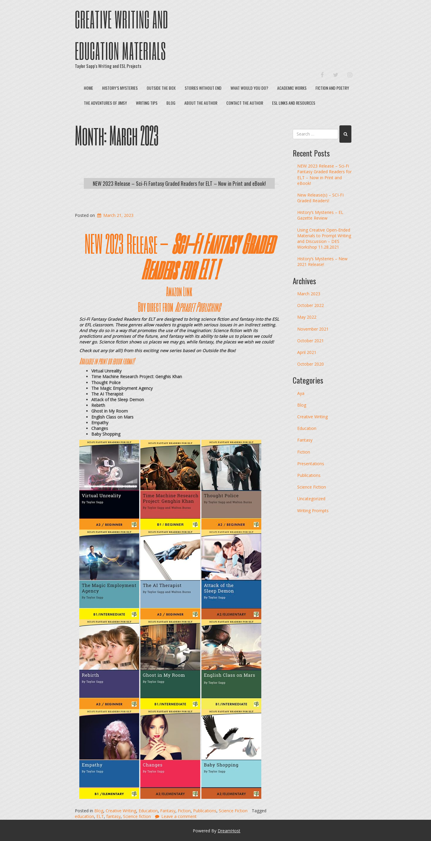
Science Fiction (233, 810)
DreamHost (229, 831)
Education (148, 810)
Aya (300, 393)
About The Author (200, 103)
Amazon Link (179, 291)
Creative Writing (121, 810)
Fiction (184, 810)
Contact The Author (244, 103)
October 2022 (310, 305)
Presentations (310, 463)
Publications (204, 810)
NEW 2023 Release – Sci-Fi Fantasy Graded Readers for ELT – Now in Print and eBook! (179, 183)
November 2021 (313, 329)
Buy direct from (179, 306)
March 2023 (308, 293)
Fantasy (167, 810)
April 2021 (306, 352)
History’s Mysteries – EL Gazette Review (320, 215)
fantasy (113, 816)
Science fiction (137, 816)
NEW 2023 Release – (179, 256)
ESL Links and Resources (293, 103)
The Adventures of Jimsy (105, 103)
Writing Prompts (313, 510)
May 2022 (306, 317)
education (84, 816)
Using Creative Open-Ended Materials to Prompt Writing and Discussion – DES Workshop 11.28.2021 (324, 238)
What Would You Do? (249, 88)
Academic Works (291, 88)
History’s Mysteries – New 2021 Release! (322, 261)
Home (88, 88)
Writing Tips (146, 103)
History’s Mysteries (120, 88)
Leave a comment (179, 816)
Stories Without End (203, 88)
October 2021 (310, 340)
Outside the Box (161, 88)
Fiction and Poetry (332, 88)
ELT (100, 816)
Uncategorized (311, 498)
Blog (170, 103)
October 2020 (310, 364)
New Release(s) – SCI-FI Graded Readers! (320, 197)
